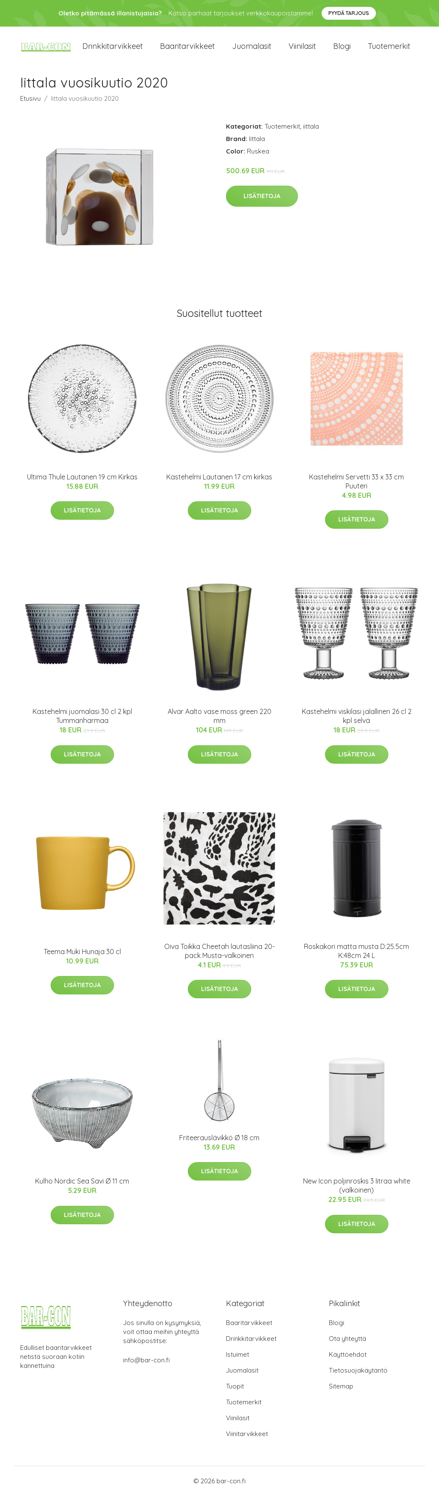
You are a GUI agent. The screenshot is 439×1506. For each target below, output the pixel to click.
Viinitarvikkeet (247, 1444)
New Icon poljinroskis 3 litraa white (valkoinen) (356, 1196)
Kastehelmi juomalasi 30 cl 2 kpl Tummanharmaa (82, 726)
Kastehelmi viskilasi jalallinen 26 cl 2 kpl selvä (357, 726)
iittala (311, 137)
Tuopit (235, 1396)
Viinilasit (302, 51)
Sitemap (341, 1396)
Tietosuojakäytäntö (358, 1380)
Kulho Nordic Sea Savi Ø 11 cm (82, 1191)
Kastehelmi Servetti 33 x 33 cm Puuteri (356, 491)
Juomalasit (251, 51)
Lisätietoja (262, 207)
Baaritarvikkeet (187, 51)
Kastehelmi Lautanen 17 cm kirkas (219, 487)
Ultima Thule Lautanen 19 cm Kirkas (82, 487)
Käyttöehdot (348, 1365)
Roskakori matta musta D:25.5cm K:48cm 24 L (356, 961)
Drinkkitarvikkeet (112, 51)
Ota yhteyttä (347, 1349)
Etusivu (30, 109)
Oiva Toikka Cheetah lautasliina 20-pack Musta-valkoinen (219, 961)
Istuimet (237, 1365)
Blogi (342, 51)
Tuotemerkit (389, 51)
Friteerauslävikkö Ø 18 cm (219, 1148)
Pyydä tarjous (348, 13)
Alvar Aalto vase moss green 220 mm (219, 726)
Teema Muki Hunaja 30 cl (82, 962)
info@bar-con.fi (146, 1370)
